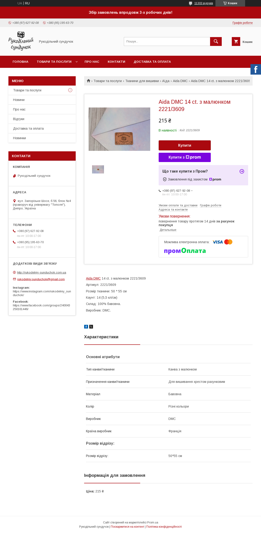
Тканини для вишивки (142, 81)
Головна (20, 61)
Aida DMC (180, 81)
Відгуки (18, 119)
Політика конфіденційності (164, 526)
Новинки (19, 138)
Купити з (184, 157)
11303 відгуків (203, 3)
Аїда (165, 81)
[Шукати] (216, 41)
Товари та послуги (54, 61)
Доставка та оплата (152, 61)
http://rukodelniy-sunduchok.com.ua (41, 272)
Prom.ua (152, 522)
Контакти (116, 61)
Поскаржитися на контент (127, 526)
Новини (19, 100)
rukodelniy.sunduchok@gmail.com (41, 279)
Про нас (92, 61)
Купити (184, 145)
